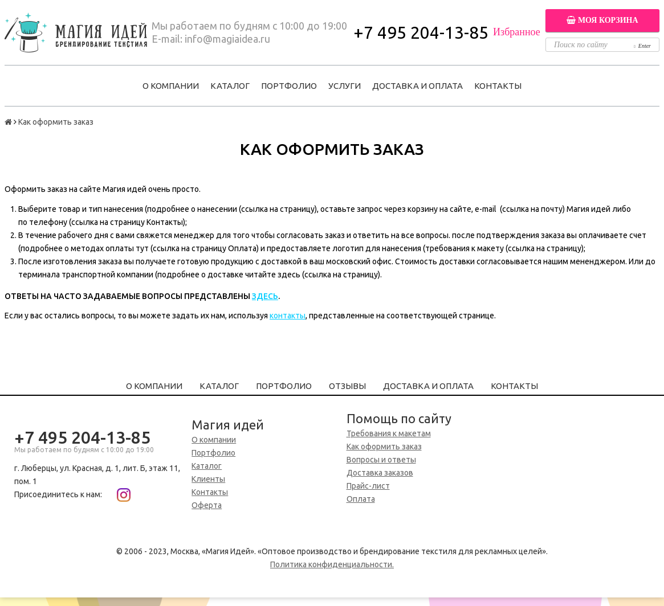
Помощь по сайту (399, 418)
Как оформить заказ (384, 446)
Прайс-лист (368, 485)
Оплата (361, 498)
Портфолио (289, 86)
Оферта (207, 505)
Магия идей (228, 424)
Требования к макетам (389, 433)
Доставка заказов (380, 472)
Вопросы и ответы (381, 459)
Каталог (230, 86)
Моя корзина (602, 20)
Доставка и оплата (417, 86)
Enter (642, 46)
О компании (170, 86)
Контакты (498, 86)
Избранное (516, 32)
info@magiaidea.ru (227, 38)
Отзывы (347, 386)
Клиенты (208, 479)
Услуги (344, 86)
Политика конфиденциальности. (332, 564)
